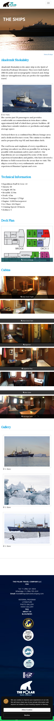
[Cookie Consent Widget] (27, 708)
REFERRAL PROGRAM (27, 599)
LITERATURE (27, 602)
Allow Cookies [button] (27, 710)
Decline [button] (27, 715)
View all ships (48, 54)
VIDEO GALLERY (27, 607)
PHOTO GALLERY (27, 604)
